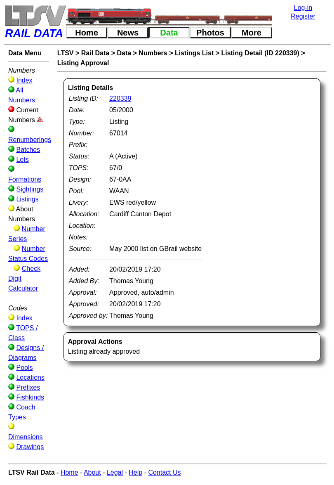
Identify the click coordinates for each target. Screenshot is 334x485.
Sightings (29, 189)
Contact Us (164, 472)
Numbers (153, 53)
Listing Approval (83, 62)
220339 (120, 98)
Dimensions (25, 436)
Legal (115, 472)
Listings (27, 199)
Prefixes (28, 387)
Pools (24, 367)
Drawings (30, 446)
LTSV (65, 53)
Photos (210, 32)
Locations (30, 377)
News (128, 32)
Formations (24, 179)
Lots (22, 159)
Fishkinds (30, 397)
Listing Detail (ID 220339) (260, 53)
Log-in (303, 7)
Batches (28, 149)
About (92, 472)
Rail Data (95, 53)
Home (86, 32)
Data (169, 32)
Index (24, 80)
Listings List (194, 53)
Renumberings (29, 139)
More (251, 32)
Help (135, 472)
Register (303, 16)
